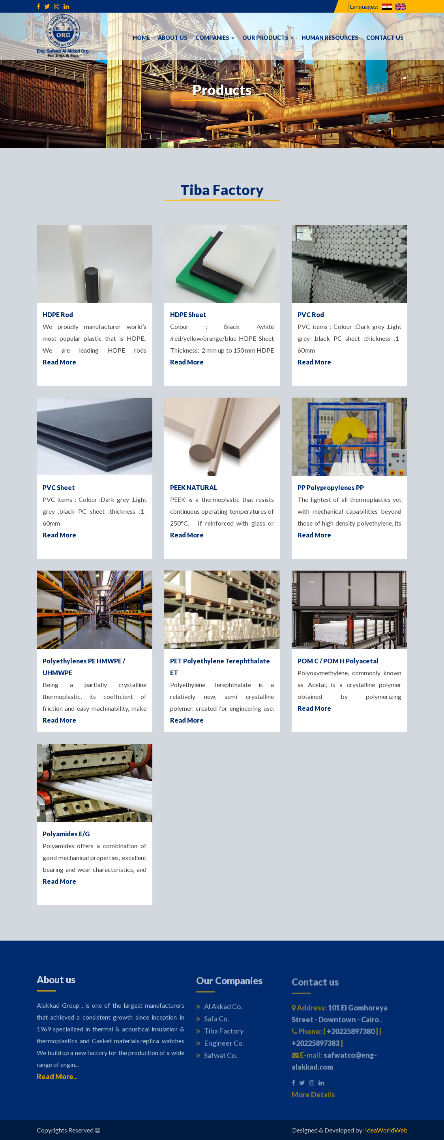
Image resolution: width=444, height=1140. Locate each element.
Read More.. (57, 1079)
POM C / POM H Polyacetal (338, 661)
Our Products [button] (268, 37)
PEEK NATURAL (193, 487)
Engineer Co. (220, 1046)
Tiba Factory (220, 1034)
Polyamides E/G (66, 834)
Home (141, 37)
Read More (59, 362)
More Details (313, 1098)
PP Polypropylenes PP (331, 487)
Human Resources (330, 37)
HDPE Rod (58, 314)
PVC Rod (311, 314)
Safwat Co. (216, 1059)
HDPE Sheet (188, 314)
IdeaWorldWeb (386, 1130)
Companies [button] (214, 37)
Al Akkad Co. (219, 1010)
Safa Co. (212, 1022)
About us (172, 37)
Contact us (385, 37)
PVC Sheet (59, 487)
